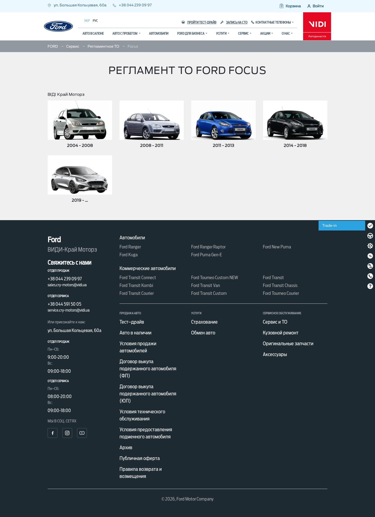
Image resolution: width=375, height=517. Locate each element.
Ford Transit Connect (138, 277)
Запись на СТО (233, 22)
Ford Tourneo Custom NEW (214, 277)
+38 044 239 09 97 (132, 5)
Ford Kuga (129, 254)
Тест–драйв (132, 322)
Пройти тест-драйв (199, 22)
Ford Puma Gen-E (206, 254)
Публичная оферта (140, 458)
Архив (126, 447)
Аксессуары (275, 354)
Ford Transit (273, 277)
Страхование (204, 322)
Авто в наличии (135, 333)
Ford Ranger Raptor (208, 246)
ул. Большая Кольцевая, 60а (77, 5)
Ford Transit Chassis (280, 285)
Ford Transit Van (205, 285)
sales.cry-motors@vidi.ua (67, 285)
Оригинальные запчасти (288, 343)
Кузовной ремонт (280, 333)
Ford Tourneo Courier (281, 293)
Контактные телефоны (273, 22)
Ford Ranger (130, 246)
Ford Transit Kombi (136, 285)
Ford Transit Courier (137, 293)
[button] (290, 6)
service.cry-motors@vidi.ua (69, 310)
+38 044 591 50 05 (64, 304)
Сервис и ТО (275, 322)
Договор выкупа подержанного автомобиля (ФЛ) (148, 369)
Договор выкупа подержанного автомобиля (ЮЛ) (148, 394)
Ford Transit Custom (209, 293)
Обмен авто (203, 333)
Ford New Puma (277, 246)
